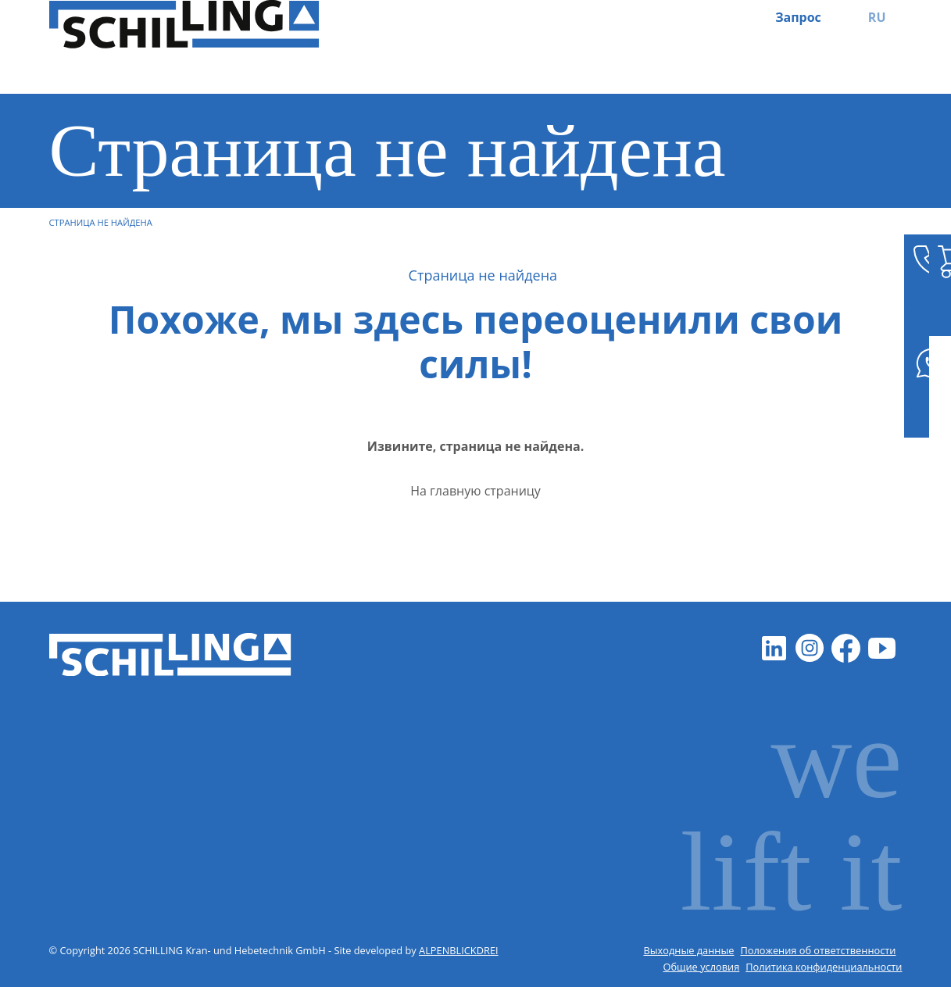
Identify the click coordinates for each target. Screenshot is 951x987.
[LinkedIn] (774, 648)
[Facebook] (846, 648)
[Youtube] (882, 648)
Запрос (798, 17)
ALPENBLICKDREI (459, 950)
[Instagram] (810, 648)
